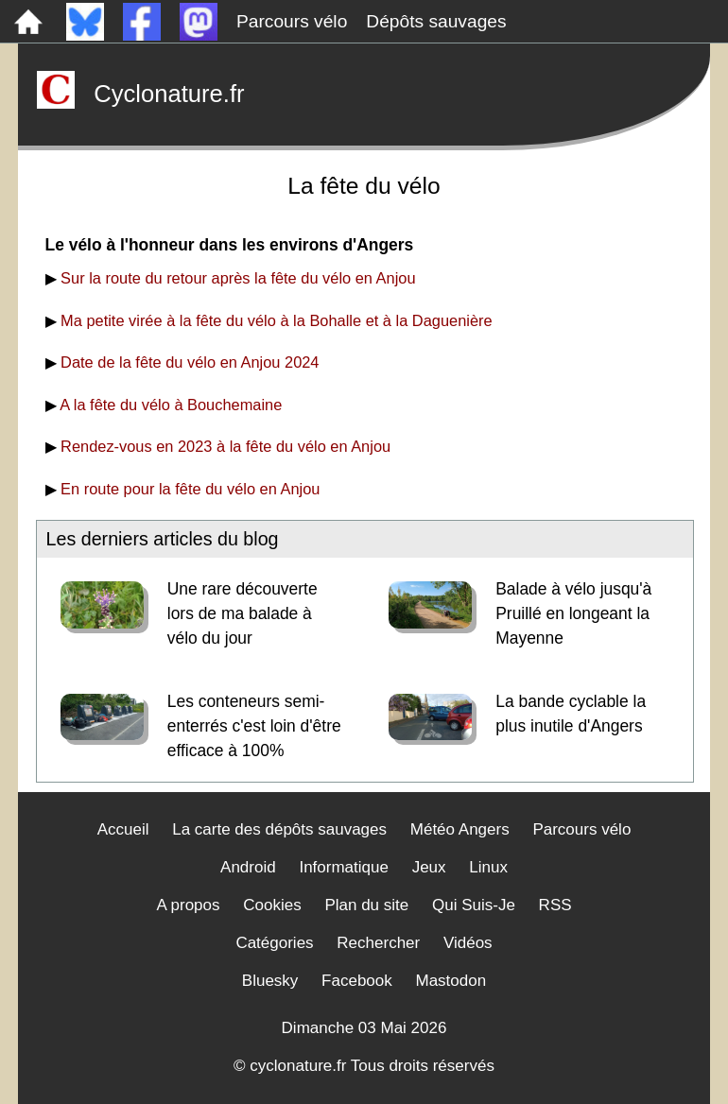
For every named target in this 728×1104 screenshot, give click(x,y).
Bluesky (270, 981)
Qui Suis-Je (473, 905)
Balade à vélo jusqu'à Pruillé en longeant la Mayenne (573, 613)
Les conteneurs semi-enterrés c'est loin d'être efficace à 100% (254, 726)
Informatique (344, 867)
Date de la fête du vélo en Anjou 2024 (190, 362)
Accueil (123, 829)
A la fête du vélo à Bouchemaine (171, 404)
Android (248, 867)
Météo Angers (460, 829)
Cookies (272, 905)
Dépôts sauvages (436, 21)
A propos (187, 905)
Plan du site (366, 905)
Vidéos (468, 943)
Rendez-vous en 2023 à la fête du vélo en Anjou (225, 446)
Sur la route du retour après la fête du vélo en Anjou (238, 277)
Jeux (429, 867)
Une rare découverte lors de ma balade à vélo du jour (242, 613)
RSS (555, 905)
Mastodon (451, 981)
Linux (488, 867)
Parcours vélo (291, 21)
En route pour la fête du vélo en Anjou (190, 488)
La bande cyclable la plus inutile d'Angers (570, 713)
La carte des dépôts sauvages (279, 829)
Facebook (356, 981)
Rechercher (378, 943)
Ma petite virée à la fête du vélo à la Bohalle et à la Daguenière (277, 320)
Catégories (274, 943)
